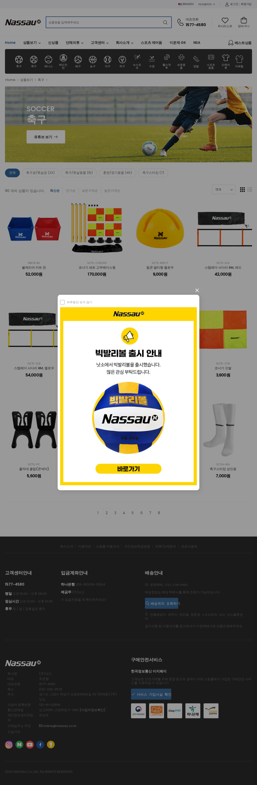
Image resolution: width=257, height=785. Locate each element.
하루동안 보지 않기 (79, 302)
